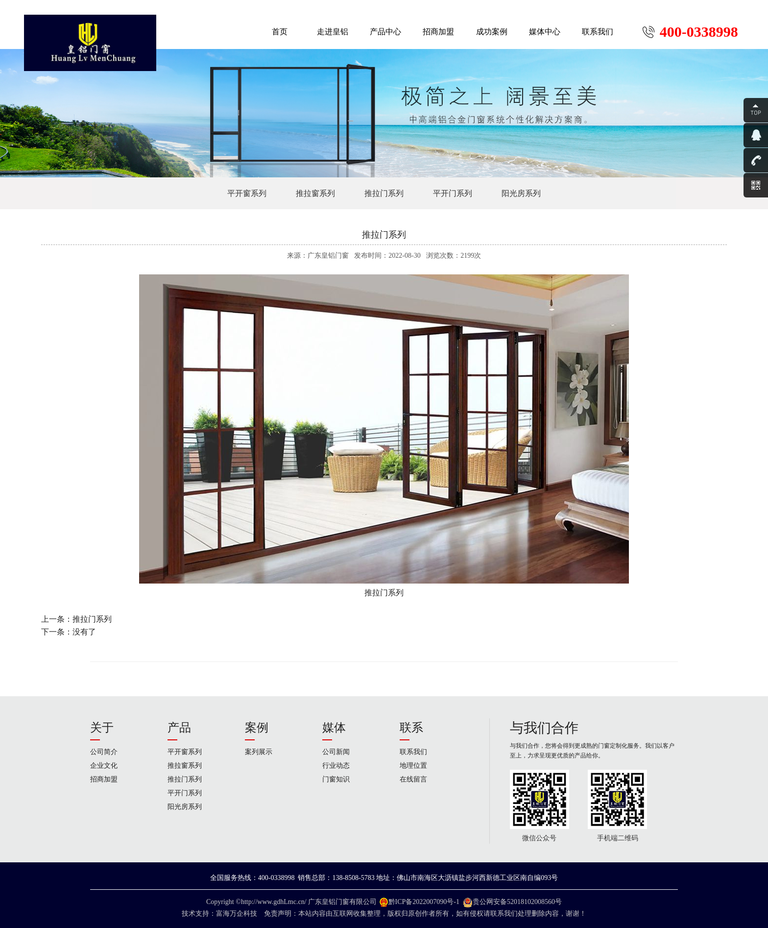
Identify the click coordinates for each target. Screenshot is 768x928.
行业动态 (336, 765)
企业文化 (104, 765)
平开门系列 (452, 193)
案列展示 (258, 752)
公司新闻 (336, 752)
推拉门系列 (384, 193)
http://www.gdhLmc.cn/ (274, 901)
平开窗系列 (246, 193)
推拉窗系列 (315, 193)
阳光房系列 (521, 193)
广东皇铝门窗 (328, 901)
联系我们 (413, 752)
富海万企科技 (238, 913)
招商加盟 (104, 779)
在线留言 (413, 779)
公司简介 (104, 752)
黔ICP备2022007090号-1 (423, 901)
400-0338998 (699, 31)
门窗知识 (336, 779)
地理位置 (413, 765)
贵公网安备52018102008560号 (517, 901)
